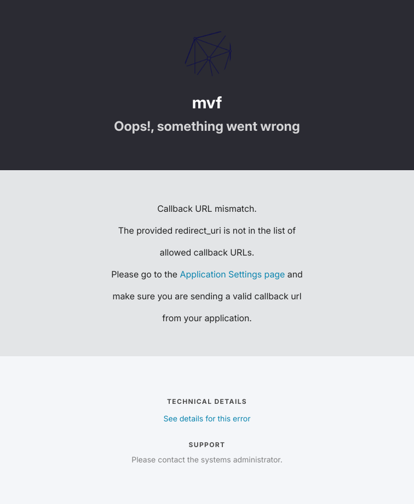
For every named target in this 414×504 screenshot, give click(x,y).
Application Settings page (232, 274)
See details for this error (207, 419)
